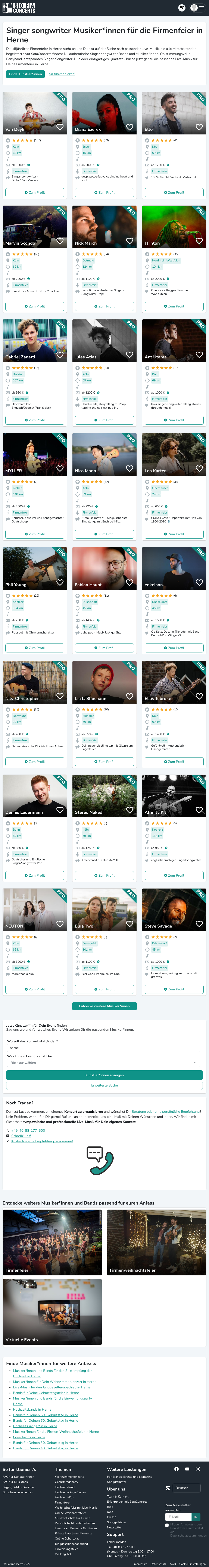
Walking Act (63, 1554)
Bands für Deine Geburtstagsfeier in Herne (46, 1393)
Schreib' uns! (21, 1136)
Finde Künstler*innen (25, 74)
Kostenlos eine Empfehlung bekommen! (42, 1141)
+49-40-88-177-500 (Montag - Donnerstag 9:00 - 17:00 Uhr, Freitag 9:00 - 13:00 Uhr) (130, 1551)
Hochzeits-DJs (64, 1497)
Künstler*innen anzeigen (104, 1075)
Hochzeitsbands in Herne (32, 1409)
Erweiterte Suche (104, 1085)
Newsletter (114, 1527)
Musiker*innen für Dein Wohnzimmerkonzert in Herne (54, 1381)
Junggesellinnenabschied (71, 1544)
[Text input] (178, 1517)
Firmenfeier (62, 1503)
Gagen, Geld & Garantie (18, 1487)
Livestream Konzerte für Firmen (76, 1528)
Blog (110, 1507)
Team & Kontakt (117, 1497)
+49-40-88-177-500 (28, 1130)
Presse (111, 1517)
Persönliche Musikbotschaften (75, 1523)
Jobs (110, 1512)
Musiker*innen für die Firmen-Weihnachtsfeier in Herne (56, 1431)
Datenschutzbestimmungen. (188, 1536)
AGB (173, 1564)
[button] (197, 8)
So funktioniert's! (62, 74)
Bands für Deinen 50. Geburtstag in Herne (45, 1415)
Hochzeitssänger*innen (70, 1492)
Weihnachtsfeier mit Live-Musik (76, 1508)
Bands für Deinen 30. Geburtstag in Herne (45, 1442)
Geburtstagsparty (66, 1482)
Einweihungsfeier (66, 1549)
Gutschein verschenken (18, 1492)
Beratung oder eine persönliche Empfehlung (166, 1111)
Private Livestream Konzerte (73, 1533)
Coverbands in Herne (29, 1437)
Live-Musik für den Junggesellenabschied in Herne (52, 1387)
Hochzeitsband (65, 1487)
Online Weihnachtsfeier (70, 1513)
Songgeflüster (116, 1482)
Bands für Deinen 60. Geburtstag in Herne (45, 1420)
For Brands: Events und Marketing (129, 1477)
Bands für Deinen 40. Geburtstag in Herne (45, 1448)
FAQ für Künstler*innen (18, 1477)
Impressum (140, 1564)
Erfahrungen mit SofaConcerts (127, 1502)
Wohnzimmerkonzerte (69, 1477)
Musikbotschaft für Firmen (72, 1518)
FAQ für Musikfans (15, 1482)
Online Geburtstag (67, 1539)
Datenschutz (158, 1564)
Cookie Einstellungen (192, 1564)
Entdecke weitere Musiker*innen (104, 1006)
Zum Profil (37, 192)
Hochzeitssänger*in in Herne (35, 1426)
